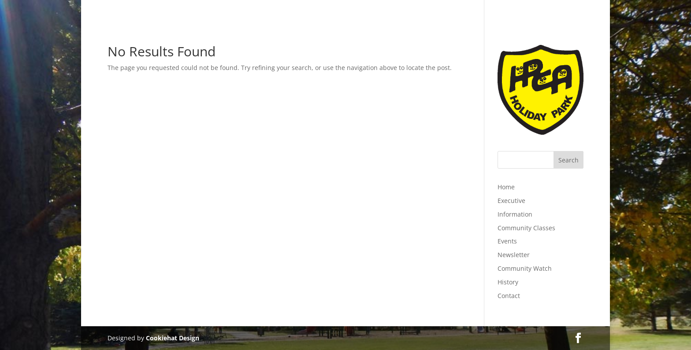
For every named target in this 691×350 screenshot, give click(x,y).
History (508, 282)
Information (515, 214)
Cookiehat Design (172, 338)
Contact (509, 295)
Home (506, 187)
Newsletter (514, 255)
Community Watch (525, 268)
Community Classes (526, 228)
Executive (511, 200)
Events (507, 241)
